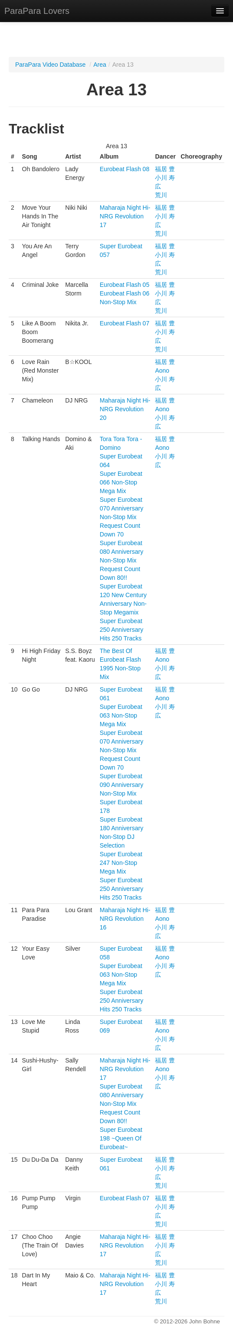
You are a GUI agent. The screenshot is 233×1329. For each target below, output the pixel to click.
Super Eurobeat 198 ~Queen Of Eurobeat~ (121, 1138)
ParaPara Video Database (50, 64)
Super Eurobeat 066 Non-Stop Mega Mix (121, 482)
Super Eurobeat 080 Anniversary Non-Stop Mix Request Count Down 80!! (121, 560)
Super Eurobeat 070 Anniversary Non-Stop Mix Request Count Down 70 (121, 517)
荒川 (161, 195)
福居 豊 (165, 169)
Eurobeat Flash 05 (124, 284)
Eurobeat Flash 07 (124, 323)
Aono (162, 370)
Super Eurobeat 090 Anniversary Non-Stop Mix (121, 785)
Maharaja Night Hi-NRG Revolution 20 (125, 409)
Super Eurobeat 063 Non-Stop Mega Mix (121, 715)
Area (99, 64)
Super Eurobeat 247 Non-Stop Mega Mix (121, 863)
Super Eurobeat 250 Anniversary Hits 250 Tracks (121, 629)
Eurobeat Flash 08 (124, 169)
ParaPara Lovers (36, 11)
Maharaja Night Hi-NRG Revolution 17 (125, 216)
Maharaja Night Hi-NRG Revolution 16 (125, 919)
